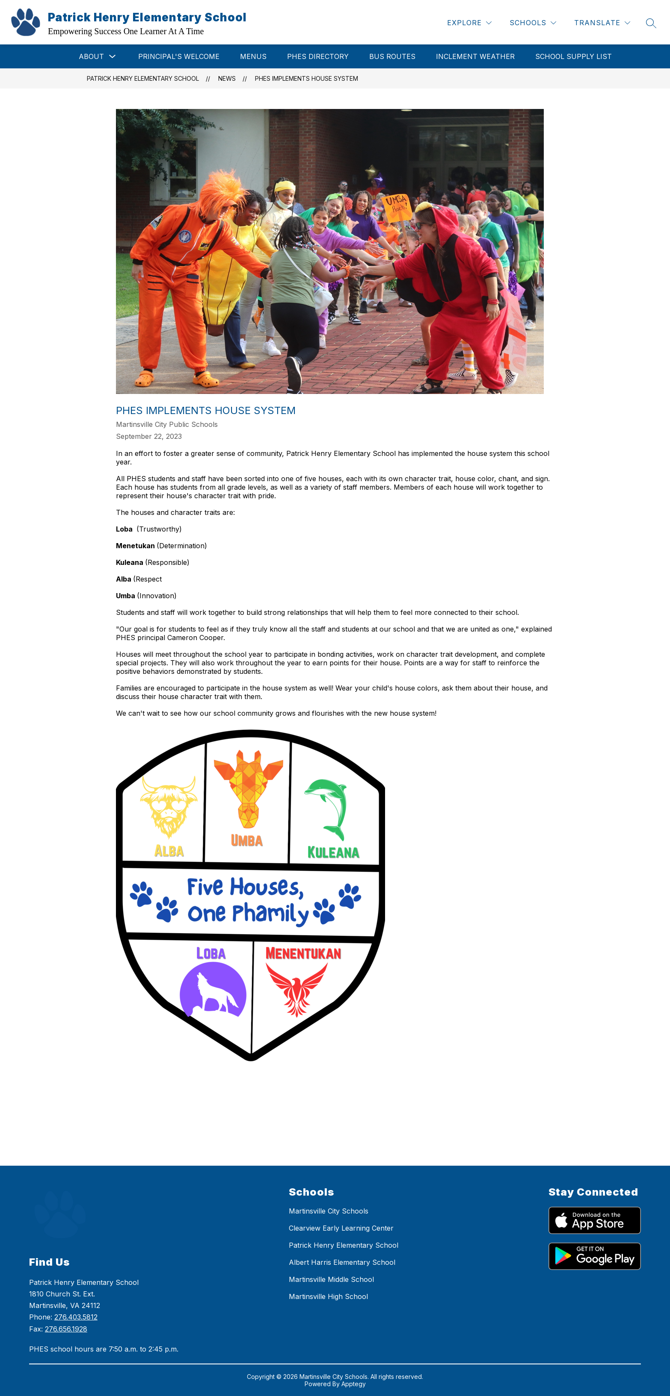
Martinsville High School (328, 1296)
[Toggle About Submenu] (112, 56)
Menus (253, 56)
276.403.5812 (76, 1317)
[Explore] (469, 23)
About (91, 56)
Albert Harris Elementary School (342, 1262)
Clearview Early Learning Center (341, 1228)
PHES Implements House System (306, 78)
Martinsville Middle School (331, 1279)
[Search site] (651, 23)
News (227, 78)
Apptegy (353, 1383)
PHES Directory (318, 56)
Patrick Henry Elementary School (143, 78)
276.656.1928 (66, 1329)
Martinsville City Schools (328, 1211)
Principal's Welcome (178, 56)
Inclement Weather (475, 56)
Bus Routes (392, 56)
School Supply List (573, 56)
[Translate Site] (602, 23)
